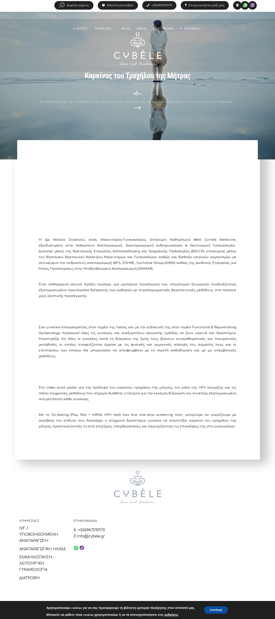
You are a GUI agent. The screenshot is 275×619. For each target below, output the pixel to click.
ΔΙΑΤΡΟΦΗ (29, 578)
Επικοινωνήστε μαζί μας (205, 5)
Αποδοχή (216, 610)
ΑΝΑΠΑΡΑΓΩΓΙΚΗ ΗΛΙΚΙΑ (42, 549)
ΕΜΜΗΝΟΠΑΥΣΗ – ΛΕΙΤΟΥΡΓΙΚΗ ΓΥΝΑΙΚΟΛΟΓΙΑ (37, 563)
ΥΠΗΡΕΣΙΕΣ (103, 30)
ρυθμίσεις (170, 615)
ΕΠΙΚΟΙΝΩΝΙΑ (163, 30)
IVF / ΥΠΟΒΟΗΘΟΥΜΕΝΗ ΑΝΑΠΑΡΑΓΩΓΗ (38, 534)
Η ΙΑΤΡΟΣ (80, 30)
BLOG (126, 30)
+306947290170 (159, 5)
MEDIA (142, 30)
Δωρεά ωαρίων (74, 5)
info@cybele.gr (91, 536)
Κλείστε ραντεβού (118, 5)
